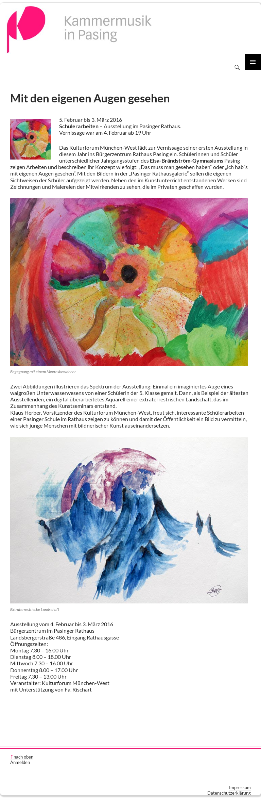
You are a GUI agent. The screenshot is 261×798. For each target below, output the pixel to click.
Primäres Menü (253, 62)
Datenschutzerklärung (229, 793)
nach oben (23, 757)
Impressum (240, 787)
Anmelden (20, 762)
